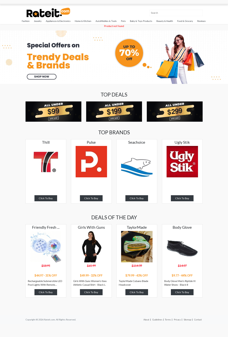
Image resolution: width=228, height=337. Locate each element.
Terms (168, 319)
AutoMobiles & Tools (106, 21)
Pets (123, 21)
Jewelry (37, 21)
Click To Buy (46, 198)
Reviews (201, 21)
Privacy (177, 319)
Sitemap (187, 319)
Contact (198, 319)
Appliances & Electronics (58, 21)
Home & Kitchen (83, 21)
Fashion (26, 21)
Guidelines (157, 319)
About (146, 319)
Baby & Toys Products (141, 21)
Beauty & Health (165, 21)
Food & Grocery (185, 21)
